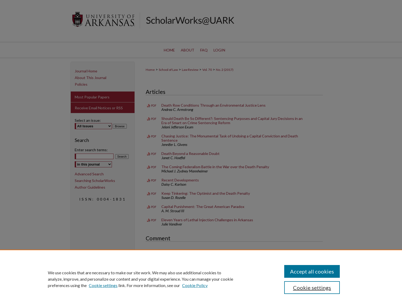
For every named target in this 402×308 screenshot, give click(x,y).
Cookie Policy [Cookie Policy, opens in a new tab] (195, 285)
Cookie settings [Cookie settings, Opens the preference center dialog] (312, 287)
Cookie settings (103, 285)
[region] (201, 279)
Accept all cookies (312, 271)
